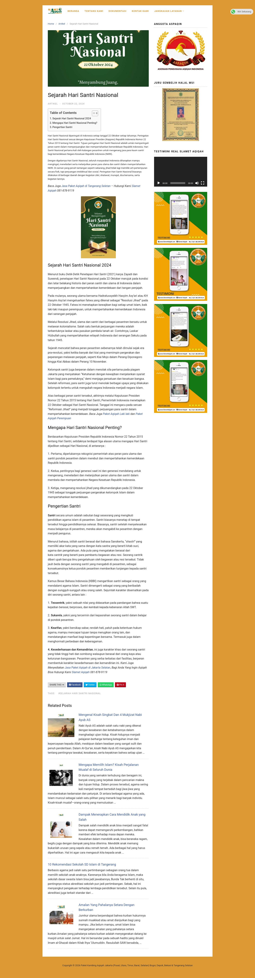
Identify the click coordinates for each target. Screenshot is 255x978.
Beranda (73, 11)
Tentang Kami (93, 11)
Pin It (120, 685)
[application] (180, 172)
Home (51, 23)
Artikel (61, 23)
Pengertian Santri (62, 127)
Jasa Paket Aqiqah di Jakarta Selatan (87, 667)
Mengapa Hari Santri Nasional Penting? (74, 122)
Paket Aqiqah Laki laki (116, 414)
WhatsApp (106, 685)
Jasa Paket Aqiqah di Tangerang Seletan (86, 186)
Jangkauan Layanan (169, 11)
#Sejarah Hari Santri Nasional (79, 693)
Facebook (75, 685)
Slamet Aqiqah (80, 672)
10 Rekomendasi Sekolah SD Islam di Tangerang (82, 864)
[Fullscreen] (202, 183)
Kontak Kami (140, 11)
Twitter (90, 685)
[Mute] (197, 183)
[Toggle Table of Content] (93, 113)
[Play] (158, 183)
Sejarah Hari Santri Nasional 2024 (71, 118)
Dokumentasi (117, 11)
